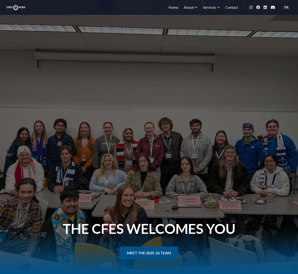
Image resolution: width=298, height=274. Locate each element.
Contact (231, 7)
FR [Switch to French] (286, 7)
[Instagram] (251, 7)
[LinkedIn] (265, 7)
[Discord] (272, 7)
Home (173, 7)
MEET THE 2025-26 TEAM (149, 253)
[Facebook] (258, 7)
